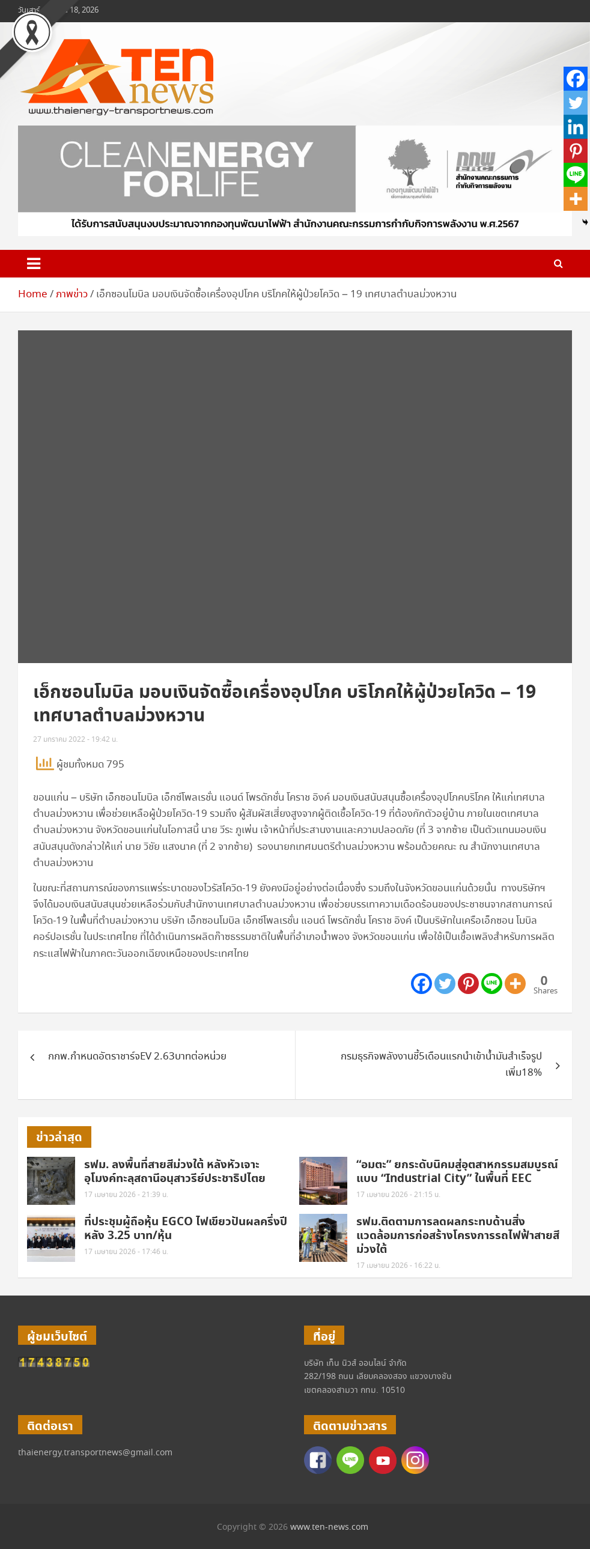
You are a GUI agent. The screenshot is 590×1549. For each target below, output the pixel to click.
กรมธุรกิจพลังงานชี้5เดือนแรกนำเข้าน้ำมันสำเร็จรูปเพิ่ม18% (441, 1065)
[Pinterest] (468, 983)
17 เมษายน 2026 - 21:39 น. (126, 1195)
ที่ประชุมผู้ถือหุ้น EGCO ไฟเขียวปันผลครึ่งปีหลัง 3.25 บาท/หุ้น (185, 1228)
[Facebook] (421, 983)
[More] (515, 983)
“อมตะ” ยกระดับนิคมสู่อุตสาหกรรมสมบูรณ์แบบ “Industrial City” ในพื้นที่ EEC (457, 1171)
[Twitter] (444, 983)
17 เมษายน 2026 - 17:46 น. (126, 1252)
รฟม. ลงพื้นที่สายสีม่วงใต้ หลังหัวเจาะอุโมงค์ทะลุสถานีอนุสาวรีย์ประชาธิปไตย (175, 1171)
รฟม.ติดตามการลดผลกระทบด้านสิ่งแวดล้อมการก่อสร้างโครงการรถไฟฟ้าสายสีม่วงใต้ (457, 1235)
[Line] (491, 983)
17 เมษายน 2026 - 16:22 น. (398, 1266)
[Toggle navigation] (33, 263)
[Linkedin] (576, 127)
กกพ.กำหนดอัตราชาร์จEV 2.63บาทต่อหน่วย (137, 1056)
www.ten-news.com (329, 1527)
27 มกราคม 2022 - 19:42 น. (75, 740)
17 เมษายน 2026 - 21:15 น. (398, 1195)
